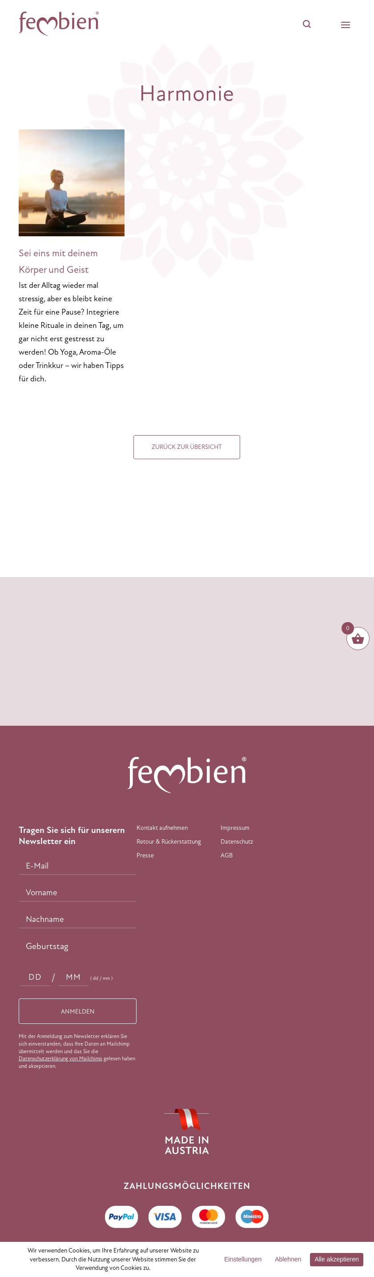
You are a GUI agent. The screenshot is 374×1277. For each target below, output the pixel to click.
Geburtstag (47, 946)
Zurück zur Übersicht (187, 447)
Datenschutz (237, 841)
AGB (227, 855)
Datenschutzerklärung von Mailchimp (60, 1058)
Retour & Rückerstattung (169, 841)
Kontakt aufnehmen (162, 828)
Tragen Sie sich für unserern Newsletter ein (72, 835)
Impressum (235, 828)
